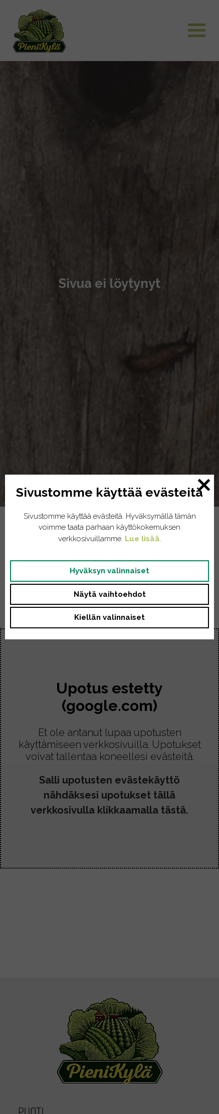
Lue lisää (142, 538)
